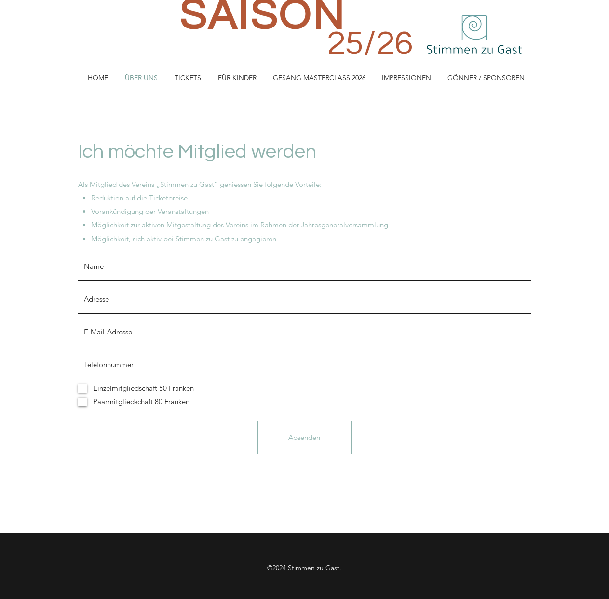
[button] (237, 77)
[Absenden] (304, 437)
